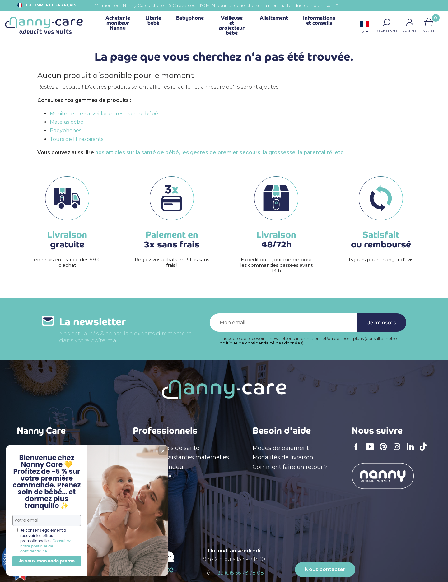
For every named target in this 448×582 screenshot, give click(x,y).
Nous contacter (325, 569)
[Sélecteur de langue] (364, 28)
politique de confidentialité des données (261, 343)
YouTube (371, 450)
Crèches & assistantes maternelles (181, 457)
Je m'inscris (381, 322)
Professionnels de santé (166, 448)
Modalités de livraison (283, 457)
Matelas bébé (66, 122)
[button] (387, 22)
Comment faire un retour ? (290, 467)
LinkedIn (412, 450)
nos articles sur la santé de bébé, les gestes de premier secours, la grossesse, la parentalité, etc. (220, 152)
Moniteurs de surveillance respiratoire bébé (104, 114)
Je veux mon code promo (47, 561)
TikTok (425, 450)
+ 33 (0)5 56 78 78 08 (239, 573)
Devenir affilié (152, 476)
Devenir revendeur (159, 467)
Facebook (358, 450)
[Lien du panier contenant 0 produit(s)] (429, 22)
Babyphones (65, 130)
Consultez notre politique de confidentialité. (45, 546)
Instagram (399, 450)
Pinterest (385, 450)
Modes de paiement (281, 448)
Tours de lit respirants (76, 139)
